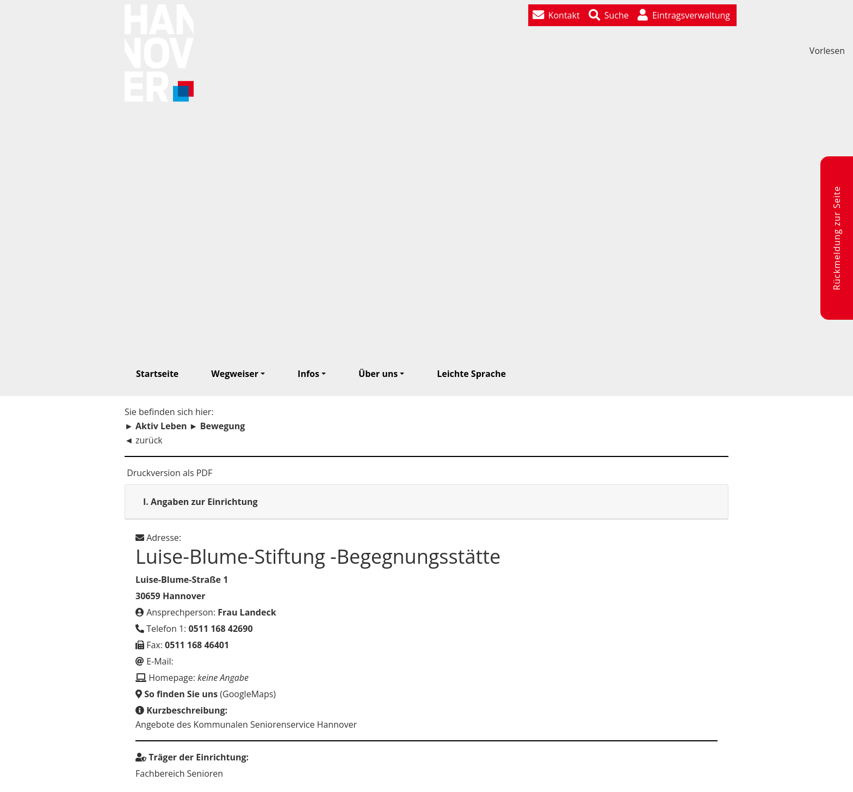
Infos (308, 374)
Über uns (378, 374)
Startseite (157, 374)
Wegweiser (234, 374)
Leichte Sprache (471, 374)
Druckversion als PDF (168, 473)
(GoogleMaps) (205, 694)
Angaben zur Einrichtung (200, 502)
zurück (149, 440)
